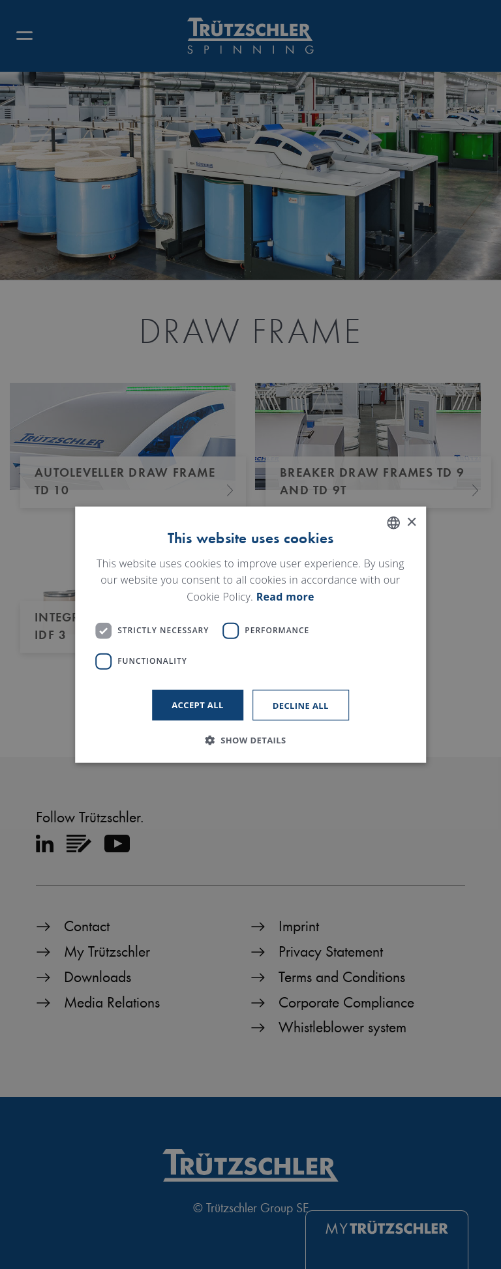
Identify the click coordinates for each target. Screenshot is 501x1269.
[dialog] (250, 635)
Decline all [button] (301, 705)
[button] (250, 739)
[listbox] (393, 523)
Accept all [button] (198, 704)
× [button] (411, 522)
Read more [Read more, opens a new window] (285, 597)
